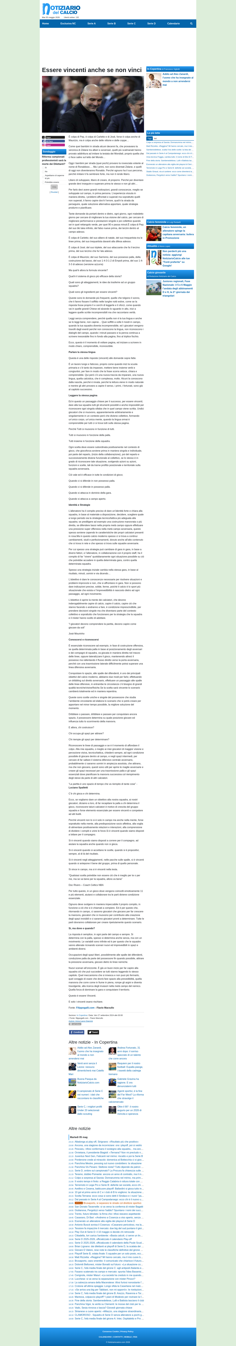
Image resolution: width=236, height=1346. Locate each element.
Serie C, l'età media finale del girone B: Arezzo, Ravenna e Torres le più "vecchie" (118, 1293)
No (46, 171)
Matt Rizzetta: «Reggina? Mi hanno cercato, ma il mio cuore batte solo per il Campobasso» (123, 1257)
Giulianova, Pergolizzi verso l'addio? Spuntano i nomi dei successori (111, 1210)
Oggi (150, 138)
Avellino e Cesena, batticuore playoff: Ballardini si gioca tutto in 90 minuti (113, 1188)
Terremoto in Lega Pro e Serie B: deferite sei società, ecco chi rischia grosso (115, 1185)
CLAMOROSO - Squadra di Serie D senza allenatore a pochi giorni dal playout (117, 1315)
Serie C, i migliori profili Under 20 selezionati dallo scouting (89, 1110)
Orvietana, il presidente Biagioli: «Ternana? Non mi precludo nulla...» (111, 1152)
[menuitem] (191, 23)
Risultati (54, 192)
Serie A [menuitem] (91, 23)
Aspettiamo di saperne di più (54, 176)
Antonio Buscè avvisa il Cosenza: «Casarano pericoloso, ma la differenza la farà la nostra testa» (126, 1224)
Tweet (93, 1032)
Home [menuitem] (45, 23)
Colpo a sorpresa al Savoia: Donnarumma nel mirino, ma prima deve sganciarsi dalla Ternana (125, 1178)
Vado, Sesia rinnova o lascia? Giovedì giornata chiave (103, 1307)
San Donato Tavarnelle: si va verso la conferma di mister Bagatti (109, 1206)
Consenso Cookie (110, 1331)
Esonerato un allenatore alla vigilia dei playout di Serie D (105, 1221)
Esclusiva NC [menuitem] (68, 23)
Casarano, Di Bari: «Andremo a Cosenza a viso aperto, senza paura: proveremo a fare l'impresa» (127, 1217)
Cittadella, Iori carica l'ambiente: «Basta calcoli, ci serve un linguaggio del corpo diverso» (122, 1235)
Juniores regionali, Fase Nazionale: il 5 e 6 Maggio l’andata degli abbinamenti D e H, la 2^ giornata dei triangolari (178, 288)
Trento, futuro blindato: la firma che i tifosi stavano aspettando (107, 1214)
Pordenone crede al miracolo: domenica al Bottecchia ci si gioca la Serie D (114, 1159)
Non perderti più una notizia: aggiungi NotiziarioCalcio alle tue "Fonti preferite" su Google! (176, 258)
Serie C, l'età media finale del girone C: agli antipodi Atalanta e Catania (112, 1268)
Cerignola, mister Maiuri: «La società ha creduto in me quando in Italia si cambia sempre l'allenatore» (129, 1275)
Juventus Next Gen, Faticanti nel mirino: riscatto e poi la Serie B (109, 1156)
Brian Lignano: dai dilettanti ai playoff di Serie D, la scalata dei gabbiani (113, 1246)
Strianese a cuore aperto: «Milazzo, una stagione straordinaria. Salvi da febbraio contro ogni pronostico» (130, 1311)
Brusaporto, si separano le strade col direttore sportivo (108, 1203)
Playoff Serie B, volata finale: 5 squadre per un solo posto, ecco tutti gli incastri (116, 1253)
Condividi (76, 1032)
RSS (135, 1337)
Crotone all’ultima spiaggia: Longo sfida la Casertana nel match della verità (115, 1286)
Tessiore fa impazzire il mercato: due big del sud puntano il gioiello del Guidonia (117, 1228)
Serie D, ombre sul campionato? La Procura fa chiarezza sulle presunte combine (118, 1170)
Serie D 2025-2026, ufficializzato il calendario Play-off (103, 1239)
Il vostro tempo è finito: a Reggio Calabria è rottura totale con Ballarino (112, 1181)
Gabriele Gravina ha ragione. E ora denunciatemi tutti (128, 1083)
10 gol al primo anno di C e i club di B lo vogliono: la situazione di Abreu (113, 1192)
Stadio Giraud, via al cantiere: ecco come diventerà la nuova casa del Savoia (179, 171)
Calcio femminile (156, 222)
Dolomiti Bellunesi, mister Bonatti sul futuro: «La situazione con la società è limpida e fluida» (124, 1264)
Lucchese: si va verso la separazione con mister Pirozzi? (105, 1279)
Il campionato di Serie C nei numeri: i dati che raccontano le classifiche (90, 1095)
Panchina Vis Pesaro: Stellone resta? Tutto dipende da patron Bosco (111, 1167)
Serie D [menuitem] (151, 23)
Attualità (152, 246)
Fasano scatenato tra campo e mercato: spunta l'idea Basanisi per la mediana (116, 1271)
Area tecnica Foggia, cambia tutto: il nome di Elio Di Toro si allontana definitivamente (182, 157)
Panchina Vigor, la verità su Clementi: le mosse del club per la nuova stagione (116, 1304)
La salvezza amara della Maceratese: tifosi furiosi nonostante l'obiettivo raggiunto (118, 1282)
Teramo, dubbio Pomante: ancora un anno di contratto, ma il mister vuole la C (116, 1174)
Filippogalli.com (85, 1007)
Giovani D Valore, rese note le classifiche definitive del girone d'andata (112, 1250)
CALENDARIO (105, 1337)
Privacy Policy (127, 1331)
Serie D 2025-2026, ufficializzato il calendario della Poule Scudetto (110, 1242)
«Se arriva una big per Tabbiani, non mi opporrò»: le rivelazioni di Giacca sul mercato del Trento (126, 1289)
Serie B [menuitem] (111, 23)
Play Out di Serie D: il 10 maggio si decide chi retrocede (104, 1232)
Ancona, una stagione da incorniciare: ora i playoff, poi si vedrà (108, 1145)
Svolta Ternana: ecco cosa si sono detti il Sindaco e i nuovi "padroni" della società (118, 1196)
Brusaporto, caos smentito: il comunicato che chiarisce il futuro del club (112, 1261)
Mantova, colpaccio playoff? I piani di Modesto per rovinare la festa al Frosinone (117, 1297)
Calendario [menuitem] (173, 23)
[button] (54, 187)
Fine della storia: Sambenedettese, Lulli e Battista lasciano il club (109, 1300)
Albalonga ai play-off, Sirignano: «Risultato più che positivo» (107, 1141)
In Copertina (82, 1015)
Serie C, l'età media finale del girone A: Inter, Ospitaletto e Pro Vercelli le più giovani (119, 1318)
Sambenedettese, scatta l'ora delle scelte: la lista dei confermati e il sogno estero (180, 150)
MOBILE (128, 1337)
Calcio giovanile (156, 272)
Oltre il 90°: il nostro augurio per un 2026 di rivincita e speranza (129, 1110)
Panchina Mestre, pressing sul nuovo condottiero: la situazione (108, 1163)
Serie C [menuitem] (131, 23)
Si (46, 167)
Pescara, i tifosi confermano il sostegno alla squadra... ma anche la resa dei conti (118, 1149)
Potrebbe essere (52, 182)
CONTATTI (118, 1337)
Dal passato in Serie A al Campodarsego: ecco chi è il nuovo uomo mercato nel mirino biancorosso (127, 1199)
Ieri (155, 138)
